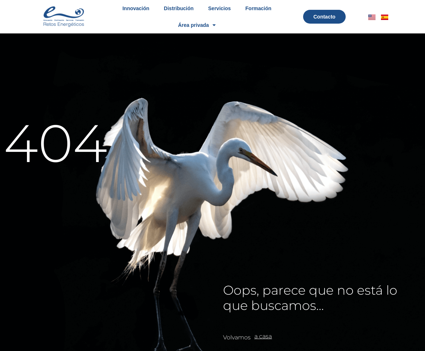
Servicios (219, 8)
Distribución (179, 8)
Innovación (135, 8)
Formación (258, 8)
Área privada (197, 25)
